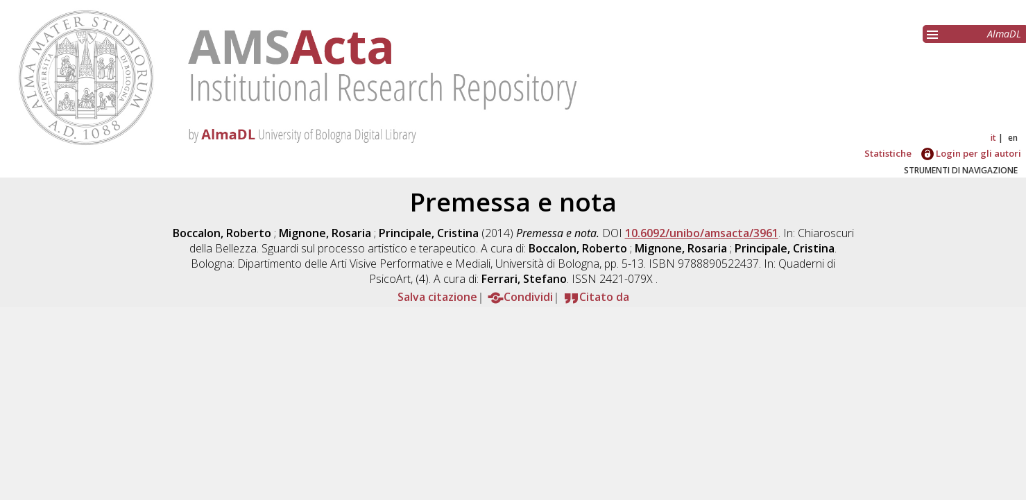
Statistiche (888, 153)
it (993, 138)
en (1013, 138)
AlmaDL (1004, 33)
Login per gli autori (971, 153)
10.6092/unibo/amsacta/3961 (701, 233)
